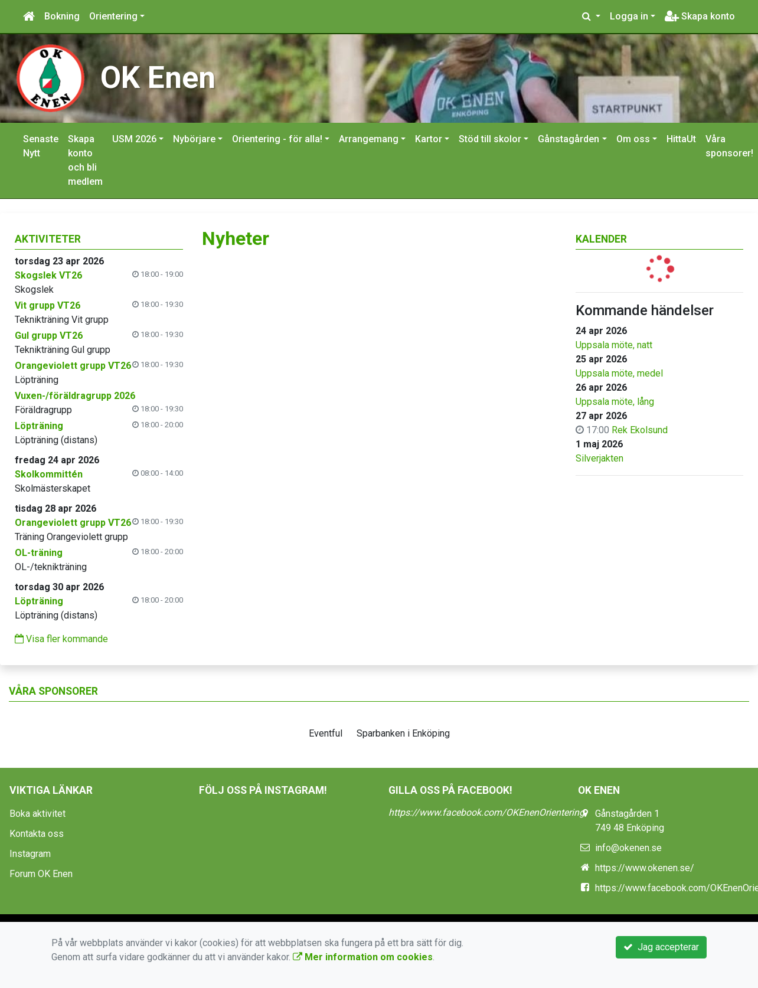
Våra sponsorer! (729, 146)
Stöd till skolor (490, 139)
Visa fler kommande (61, 639)
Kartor (428, 139)
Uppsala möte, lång (615, 401)
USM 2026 (134, 139)
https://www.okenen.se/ (644, 868)
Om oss (633, 139)
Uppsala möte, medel (619, 373)
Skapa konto (700, 16)
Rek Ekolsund (640, 430)
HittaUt (681, 139)
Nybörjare (194, 139)
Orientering (113, 16)
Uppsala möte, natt (614, 345)
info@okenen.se (628, 847)
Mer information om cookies (363, 957)
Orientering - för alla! (277, 139)
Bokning (62, 16)
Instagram (30, 853)
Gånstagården (568, 139)
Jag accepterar (661, 947)
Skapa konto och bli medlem (85, 160)
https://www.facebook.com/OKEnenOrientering (486, 812)
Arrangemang (368, 139)
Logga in (629, 16)
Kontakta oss (36, 833)
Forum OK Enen (41, 873)
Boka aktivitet (37, 813)
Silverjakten (599, 458)
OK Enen (157, 78)
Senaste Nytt (40, 146)
